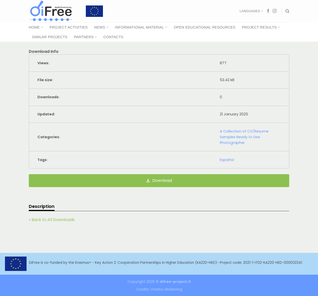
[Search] (287, 11)
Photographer (232, 142)
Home (36, 27)
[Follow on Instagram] (275, 11)
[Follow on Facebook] (268, 11)
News (101, 27)
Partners (85, 36)
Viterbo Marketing (166, 289)
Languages (251, 11)
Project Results (261, 27)
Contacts (113, 37)
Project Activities (69, 27)
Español (227, 159)
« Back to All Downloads (52, 220)
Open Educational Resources (204, 27)
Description (42, 206)
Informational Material (141, 27)
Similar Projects (49, 37)
